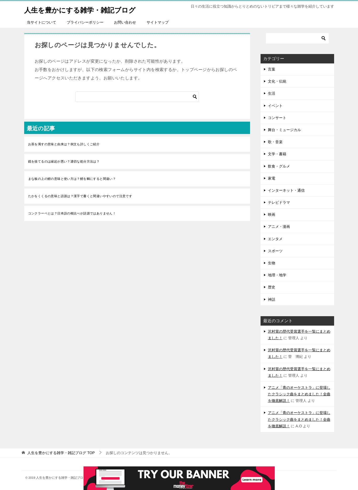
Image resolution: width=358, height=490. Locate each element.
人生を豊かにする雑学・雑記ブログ (88, 9)
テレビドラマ (279, 202)
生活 (271, 93)
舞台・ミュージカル (284, 130)
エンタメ (275, 239)
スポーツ (275, 251)
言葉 (271, 69)
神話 (271, 299)
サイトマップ (158, 22)
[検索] (137, 96)
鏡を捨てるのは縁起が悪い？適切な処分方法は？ (64, 161)
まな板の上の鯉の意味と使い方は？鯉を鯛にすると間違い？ (72, 179)
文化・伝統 (277, 81)
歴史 (271, 287)
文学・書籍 (277, 154)
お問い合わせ (125, 22)
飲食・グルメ (279, 166)
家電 (271, 178)
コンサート (277, 118)
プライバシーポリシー (85, 22)
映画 (271, 214)
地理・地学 (277, 275)
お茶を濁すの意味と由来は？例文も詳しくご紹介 (64, 144)
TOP (61, 453)
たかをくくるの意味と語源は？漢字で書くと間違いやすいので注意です (80, 196)
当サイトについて (41, 22)
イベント (275, 106)
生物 (271, 263)
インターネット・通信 (286, 190)
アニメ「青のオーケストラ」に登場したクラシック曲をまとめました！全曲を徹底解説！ (299, 394)
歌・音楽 (275, 142)
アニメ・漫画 (279, 226)
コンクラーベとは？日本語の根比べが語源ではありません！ (72, 213)
